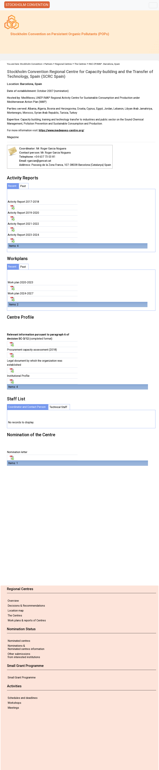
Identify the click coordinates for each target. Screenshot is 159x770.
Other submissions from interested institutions (24, 655)
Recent (12, 186)
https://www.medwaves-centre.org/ (61, 130)
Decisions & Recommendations (26, 605)
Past (23, 186)
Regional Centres (63, 64)
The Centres (15, 615)
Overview (13, 600)
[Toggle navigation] (153, 5)
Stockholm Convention (31, 64)
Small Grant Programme (22, 677)
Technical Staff (58, 407)
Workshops (14, 702)
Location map (16, 610)
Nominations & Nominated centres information (26, 647)
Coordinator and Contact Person (27, 407)
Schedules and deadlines (23, 698)
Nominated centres (19, 640)
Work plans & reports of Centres (27, 620)
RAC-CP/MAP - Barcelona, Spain (104, 64)
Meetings (13, 707)
